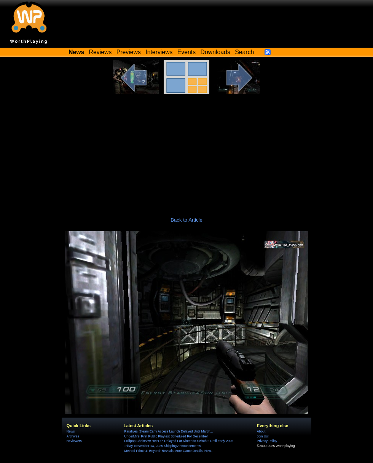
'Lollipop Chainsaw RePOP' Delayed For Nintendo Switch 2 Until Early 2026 (178, 441)
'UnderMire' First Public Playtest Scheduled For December (166, 436)
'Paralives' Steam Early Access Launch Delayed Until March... (168, 431)
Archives (73, 436)
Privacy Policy (267, 441)
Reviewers (74, 441)
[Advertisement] (186, 151)
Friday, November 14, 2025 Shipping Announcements (162, 446)
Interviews (158, 52)
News (71, 431)
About (261, 431)
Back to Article (186, 220)
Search (244, 52)
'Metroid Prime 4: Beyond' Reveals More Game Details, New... (169, 451)
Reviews (100, 52)
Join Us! (263, 436)
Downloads (215, 52)
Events (186, 52)
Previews (128, 52)
